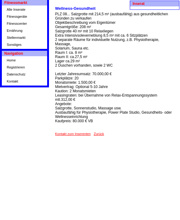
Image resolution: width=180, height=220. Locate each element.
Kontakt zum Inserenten (73, 134)
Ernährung (14, 30)
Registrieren (16, 67)
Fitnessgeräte (17, 16)
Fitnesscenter (17, 23)
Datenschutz (16, 74)
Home (11, 60)
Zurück (99, 134)
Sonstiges (14, 44)
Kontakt (12, 81)
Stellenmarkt (16, 37)
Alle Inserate (16, 9)
